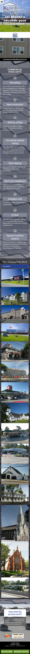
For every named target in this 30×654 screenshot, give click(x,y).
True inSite (12, 645)
